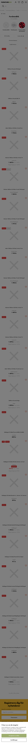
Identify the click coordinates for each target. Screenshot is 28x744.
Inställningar (14, 740)
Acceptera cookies (14, 735)
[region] (14, 733)
